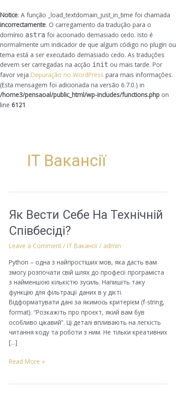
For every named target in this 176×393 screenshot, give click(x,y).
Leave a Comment (35, 245)
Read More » (27, 361)
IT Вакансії (82, 245)
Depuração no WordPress (67, 74)
